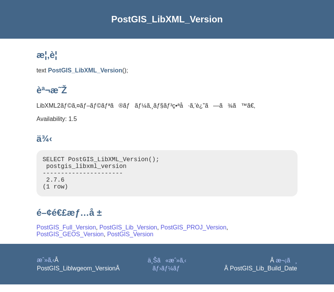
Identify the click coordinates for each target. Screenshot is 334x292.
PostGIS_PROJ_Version (193, 235)
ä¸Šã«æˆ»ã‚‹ (167, 268)
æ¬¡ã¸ (286, 268)
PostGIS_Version (130, 242)
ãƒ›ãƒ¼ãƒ (167, 276)
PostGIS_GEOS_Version (70, 242)
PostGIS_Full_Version (66, 235)
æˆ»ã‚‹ (45, 267)
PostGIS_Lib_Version (128, 235)
